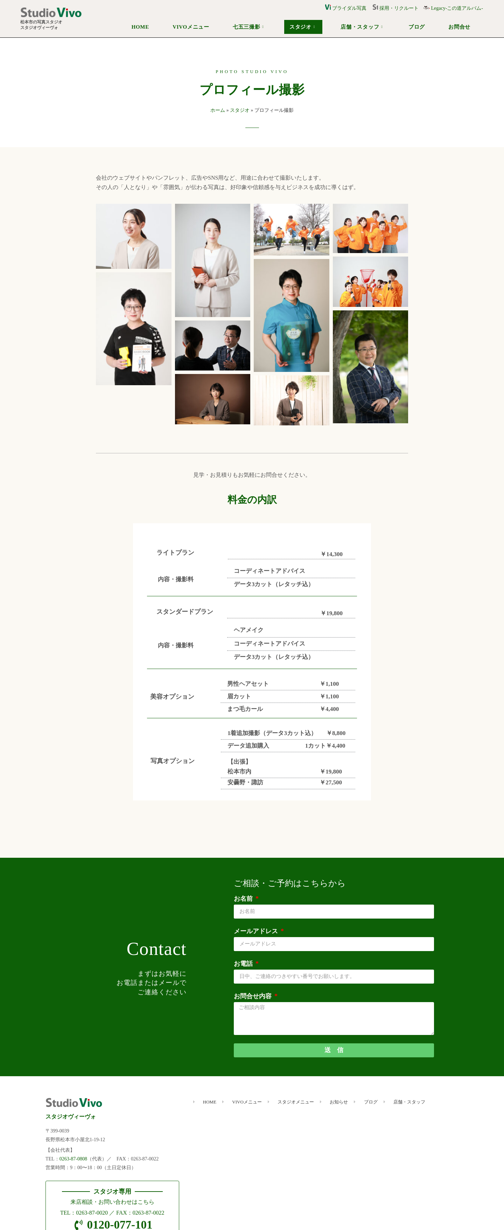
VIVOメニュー (191, 27)
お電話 (244, 963)
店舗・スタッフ (362, 27)
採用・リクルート (398, 8)
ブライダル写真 (345, 8)
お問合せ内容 (253, 996)
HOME (140, 27)
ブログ (416, 27)
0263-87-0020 (92, 1213)
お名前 (244, 898)
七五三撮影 (248, 27)
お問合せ (459, 27)
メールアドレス (257, 931)
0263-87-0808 (73, 1158)
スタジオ (302, 27)
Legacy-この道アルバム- (453, 8)
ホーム (217, 110)
